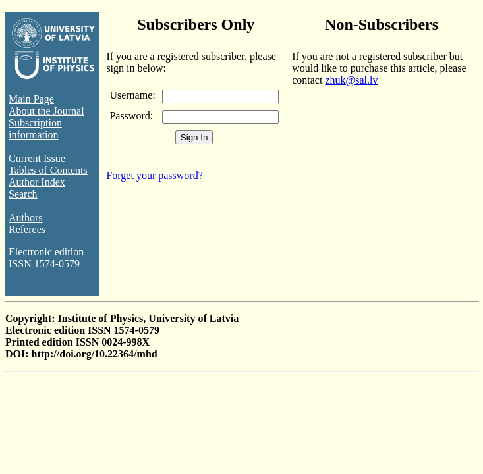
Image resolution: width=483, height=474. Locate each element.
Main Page (31, 99)
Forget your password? (154, 175)
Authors (26, 217)
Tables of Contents (48, 170)
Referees (27, 229)
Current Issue (37, 158)
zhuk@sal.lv (351, 80)
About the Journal (46, 111)
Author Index (37, 182)
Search (23, 193)
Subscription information (35, 128)
